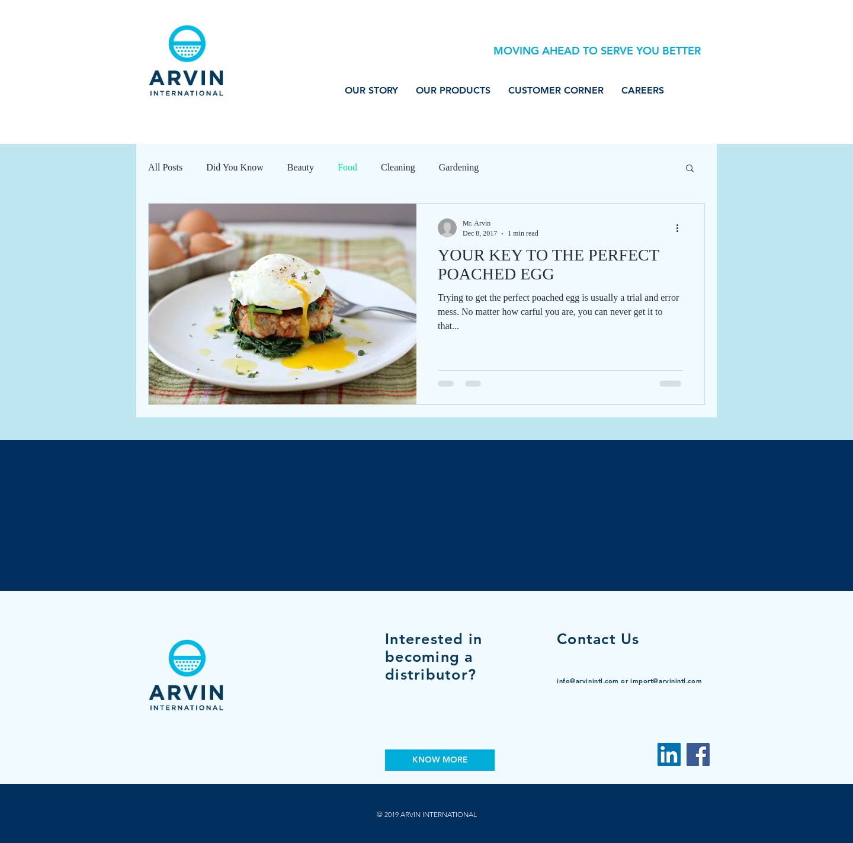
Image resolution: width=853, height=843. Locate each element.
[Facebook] (698, 754)
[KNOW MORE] (440, 760)
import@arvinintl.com (666, 681)
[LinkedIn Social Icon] (669, 754)
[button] (689, 169)
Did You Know (234, 167)
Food (347, 167)
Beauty (300, 167)
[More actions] (681, 228)
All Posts (165, 167)
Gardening (459, 167)
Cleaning (398, 167)
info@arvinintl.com (588, 681)
